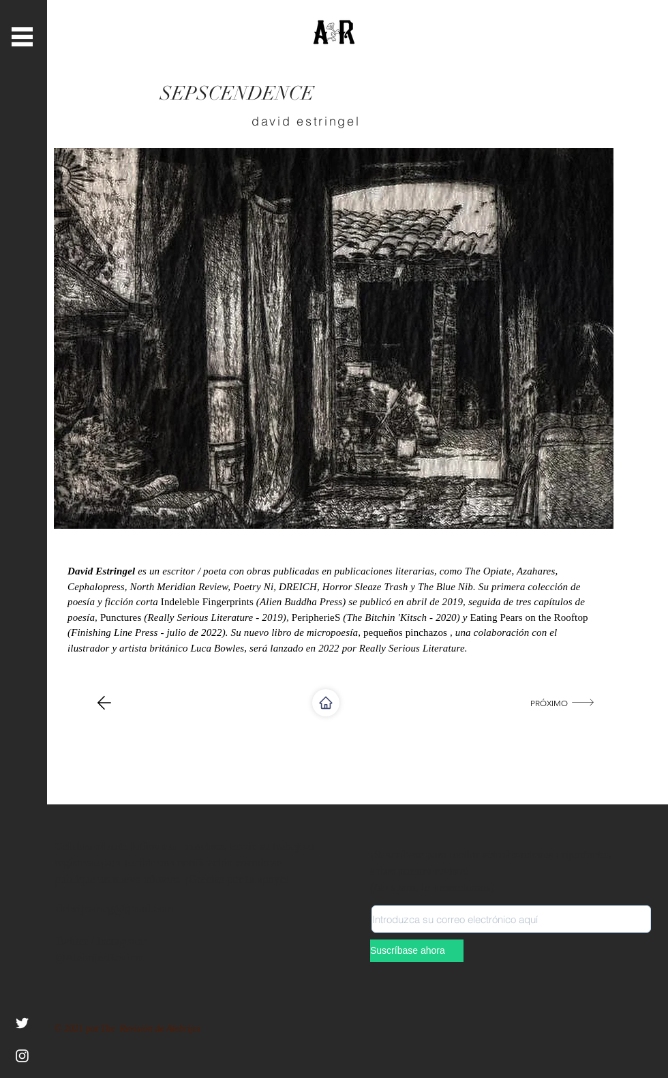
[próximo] (563, 703)
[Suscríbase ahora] (417, 950)
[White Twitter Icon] (22, 1023)
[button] (22, 36)
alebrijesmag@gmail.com (114, 908)
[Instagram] (22, 1055)
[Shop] (325, 702)
